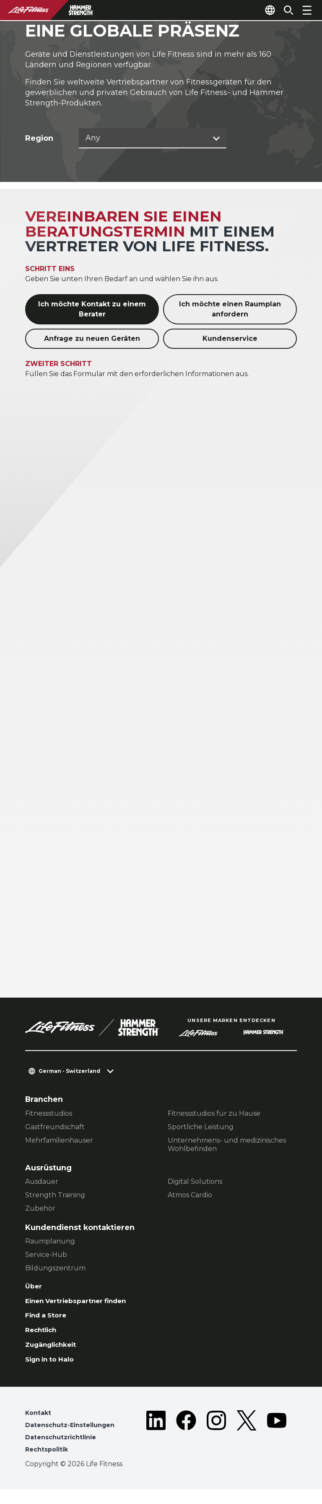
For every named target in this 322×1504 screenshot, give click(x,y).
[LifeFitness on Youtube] (277, 1445)
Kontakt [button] (39, 1424)
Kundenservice (230, 340)
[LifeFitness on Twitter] (246, 1445)
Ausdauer (41, 1183)
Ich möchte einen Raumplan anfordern (230, 310)
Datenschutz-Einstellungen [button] (74, 1437)
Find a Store (49, 1320)
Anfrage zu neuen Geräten (92, 340)
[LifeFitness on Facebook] (186, 1445)
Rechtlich (43, 1336)
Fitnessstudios (48, 1115)
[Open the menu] (307, 10)
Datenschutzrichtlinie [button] (64, 1450)
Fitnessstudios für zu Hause (214, 1115)
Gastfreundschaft (55, 1128)
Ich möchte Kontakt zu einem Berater (92, 310)
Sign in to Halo (53, 1368)
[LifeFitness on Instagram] (216, 1445)
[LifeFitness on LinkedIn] (156, 1445)
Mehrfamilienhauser (59, 1142)
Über (34, 1288)
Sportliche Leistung (201, 1128)
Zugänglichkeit (55, 1352)
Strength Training (55, 1196)
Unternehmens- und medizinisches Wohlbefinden (227, 1146)
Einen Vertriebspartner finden (84, 1304)
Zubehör (40, 1210)
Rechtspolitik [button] (49, 1463)
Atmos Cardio (190, 1196)
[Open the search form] (285, 10)
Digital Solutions (195, 1183)
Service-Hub (46, 1256)
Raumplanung (50, 1242)
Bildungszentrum (55, 1269)
